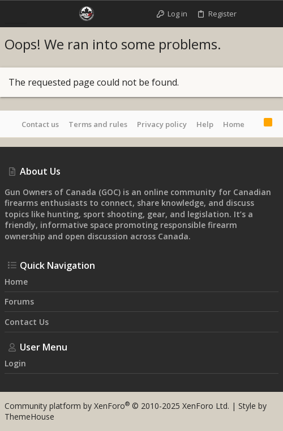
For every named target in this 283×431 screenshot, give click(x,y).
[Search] (268, 13)
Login (15, 363)
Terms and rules (97, 124)
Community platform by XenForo (117, 405)
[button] (16, 13)
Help (204, 124)
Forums (19, 301)
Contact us (40, 124)
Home (234, 124)
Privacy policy (162, 124)
